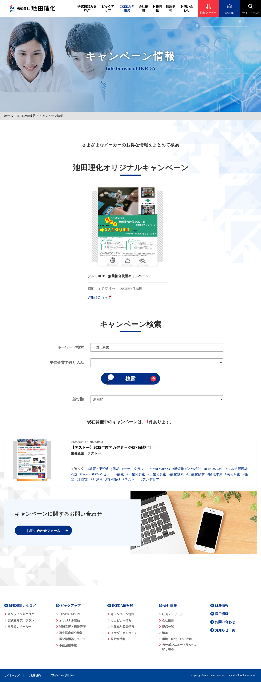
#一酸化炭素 (136, 474)
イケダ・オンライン (124, 633)
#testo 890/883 (160, 469)
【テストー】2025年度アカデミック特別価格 (108, 447)
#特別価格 (112, 479)
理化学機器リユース (72, 639)
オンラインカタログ (21, 614)
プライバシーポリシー (62, 675)
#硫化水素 (214, 474)
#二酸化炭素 (157, 474)
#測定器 (82, 479)
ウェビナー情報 (121, 620)
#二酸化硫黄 (195, 474)
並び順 (78, 399)
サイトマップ (11, 675)
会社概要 (168, 620)
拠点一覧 (168, 626)
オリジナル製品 (69, 620)
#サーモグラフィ (134, 469)
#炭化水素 (232, 474)
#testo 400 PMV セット (96, 474)
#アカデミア (150, 479)
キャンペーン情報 (122, 614)
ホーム (8, 115)
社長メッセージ (172, 614)
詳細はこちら (98, 297)
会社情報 (143, 8)
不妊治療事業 (68, 645)
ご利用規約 (34, 675)
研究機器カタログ (86, 8)
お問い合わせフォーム (43, 531)
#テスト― (130, 479)
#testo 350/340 (214, 469)
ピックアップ (108, 8)
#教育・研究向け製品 (104, 469)
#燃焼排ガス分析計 (186, 469)
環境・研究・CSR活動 (177, 639)
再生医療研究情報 (71, 633)
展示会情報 (118, 639)
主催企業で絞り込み (67, 363)
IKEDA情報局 (127, 8)
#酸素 (120, 474)
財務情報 (157, 8)
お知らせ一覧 (225, 630)
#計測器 (97, 479)
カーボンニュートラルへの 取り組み (179, 647)
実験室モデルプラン (21, 620)
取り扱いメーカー (19, 626)
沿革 (165, 633)
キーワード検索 (70, 347)
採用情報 (170, 8)
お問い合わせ (186, 8)
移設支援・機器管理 (72, 626)
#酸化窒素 (176, 474)
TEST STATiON (69, 614)
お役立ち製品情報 (122, 626)
